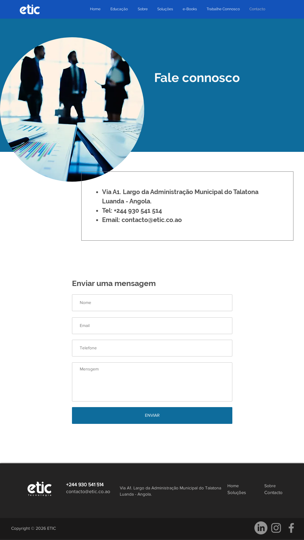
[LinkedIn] (260, 527)
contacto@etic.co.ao (152, 220)
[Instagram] (276, 527)
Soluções (236, 492)
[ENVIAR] (152, 415)
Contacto (273, 492)
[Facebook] (291, 527)
